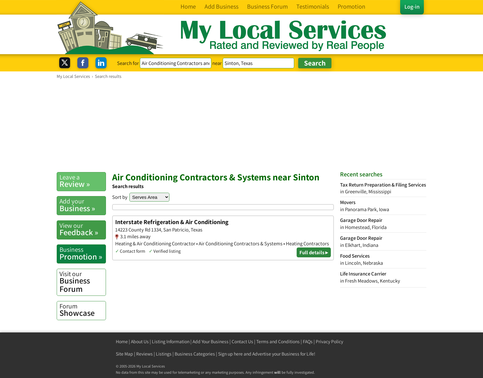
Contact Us (242, 341)
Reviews (144, 354)
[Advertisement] (241, 125)
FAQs (308, 341)
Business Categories (195, 354)
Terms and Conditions (278, 341)
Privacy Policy (329, 341)
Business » (82, 205)
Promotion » (82, 253)
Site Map (124, 354)
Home (122, 341)
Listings (164, 354)
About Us (140, 341)
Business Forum (82, 281)
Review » (82, 181)
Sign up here (230, 354)
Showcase (82, 310)
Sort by (120, 197)
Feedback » (82, 229)
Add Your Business (211, 341)
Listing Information (170, 341)
